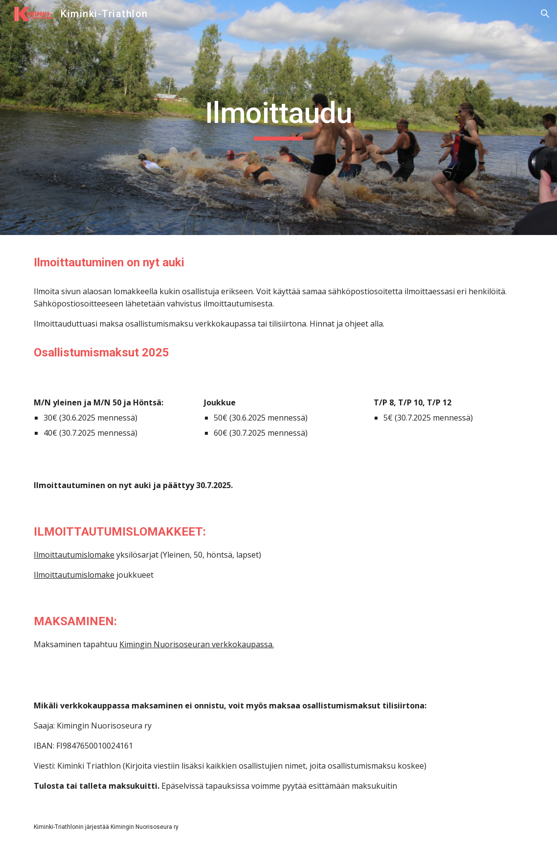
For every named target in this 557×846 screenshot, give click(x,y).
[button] (545, 13)
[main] (278, 117)
